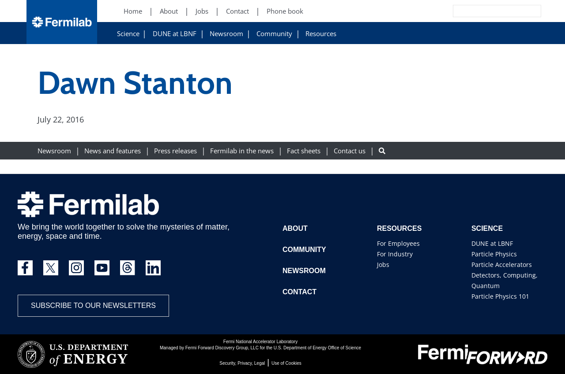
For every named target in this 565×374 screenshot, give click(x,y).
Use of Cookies (286, 363)
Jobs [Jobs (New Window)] (202, 11)
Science (128, 33)
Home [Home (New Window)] (133, 11)
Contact (299, 292)
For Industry (395, 254)
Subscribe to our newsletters (93, 305)
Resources (320, 33)
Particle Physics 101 (500, 296)
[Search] (477, 11)
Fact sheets (303, 151)
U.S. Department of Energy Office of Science (317, 347)
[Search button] (382, 151)
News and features (112, 151)
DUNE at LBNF (174, 33)
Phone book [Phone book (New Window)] (285, 11)
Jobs (383, 264)
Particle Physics (494, 254)
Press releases (175, 151)
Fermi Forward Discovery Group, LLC (222, 347)
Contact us (349, 151)
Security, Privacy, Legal (242, 363)
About (295, 228)
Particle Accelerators (501, 264)
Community (274, 33)
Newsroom (226, 33)
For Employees (398, 243)
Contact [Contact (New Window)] (237, 11)
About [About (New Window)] (169, 11)
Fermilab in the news (242, 151)
